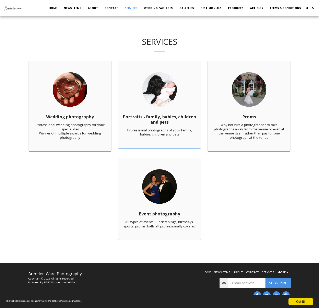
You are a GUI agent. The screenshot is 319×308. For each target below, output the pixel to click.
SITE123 (49, 282)
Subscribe (278, 283)
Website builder (65, 282)
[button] (307, 8)
